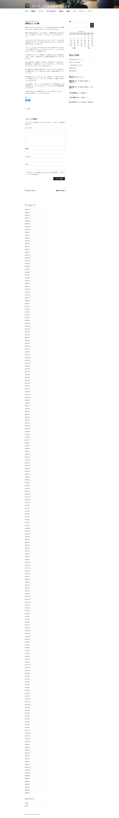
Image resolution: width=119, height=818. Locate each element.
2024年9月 (27, 263)
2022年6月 (27, 340)
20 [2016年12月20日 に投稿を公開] (78, 43)
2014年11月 (27, 599)
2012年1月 (27, 696)
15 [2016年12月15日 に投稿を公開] (85, 40)
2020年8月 (27, 403)
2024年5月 (27, 275)
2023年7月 (27, 303)
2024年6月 (27, 272)
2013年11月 (27, 633)
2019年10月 (27, 431)
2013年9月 (27, 639)
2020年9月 (27, 400)
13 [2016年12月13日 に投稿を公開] (78, 40)
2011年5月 (27, 718)
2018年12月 (27, 460)
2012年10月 (27, 670)
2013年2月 (27, 659)
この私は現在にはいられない (76, 65)
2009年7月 (27, 781)
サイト (27, 164)
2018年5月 (27, 479)
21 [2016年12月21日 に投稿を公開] (81, 43)
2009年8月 (27, 778)
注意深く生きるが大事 (74, 62)
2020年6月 (27, 408)
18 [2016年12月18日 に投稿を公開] (70, 43)
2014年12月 (27, 596)
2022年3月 (27, 349)
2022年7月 (27, 337)
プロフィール (82, 11)
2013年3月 (27, 656)
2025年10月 (27, 226)
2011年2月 (27, 727)
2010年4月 (27, 755)
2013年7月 (27, 644)
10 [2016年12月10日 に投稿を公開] (92, 38)
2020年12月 (27, 391)
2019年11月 (27, 428)
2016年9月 (27, 536)
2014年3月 (27, 622)
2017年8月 (27, 505)
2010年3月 (27, 758)
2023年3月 (27, 314)
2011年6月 (27, 716)
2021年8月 (27, 369)
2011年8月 (27, 710)
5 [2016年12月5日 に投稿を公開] (74, 38)
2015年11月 (27, 565)
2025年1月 (27, 252)
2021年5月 (27, 377)
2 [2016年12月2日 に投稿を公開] (88, 36)
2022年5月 (27, 343)
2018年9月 (27, 468)
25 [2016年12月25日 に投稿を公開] (70, 45)
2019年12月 (27, 425)
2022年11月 (27, 326)
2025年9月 (27, 229)
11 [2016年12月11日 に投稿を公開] (70, 40)
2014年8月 (27, 608)
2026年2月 (27, 215)
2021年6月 (27, 374)
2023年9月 (27, 297)
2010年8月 (27, 744)
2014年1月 (27, 627)
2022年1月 (27, 354)
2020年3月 (27, 417)
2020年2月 (27, 420)
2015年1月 (27, 593)
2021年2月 (27, 386)
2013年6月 (27, 647)
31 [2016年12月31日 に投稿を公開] (92, 45)
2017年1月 (27, 525)
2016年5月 (27, 548)
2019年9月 (27, 434)
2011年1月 (27, 730)
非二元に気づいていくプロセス (77, 102)
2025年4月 (27, 243)
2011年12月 (27, 699)
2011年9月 (27, 707)
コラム (74, 11)
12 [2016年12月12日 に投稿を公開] (74, 40)
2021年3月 (27, 383)
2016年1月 (27, 559)
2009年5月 (27, 787)
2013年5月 (27, 650)
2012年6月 (27, 681)
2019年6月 (27, 442)
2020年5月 (27, 411)
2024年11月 (27, 258)
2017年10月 (27, 499)
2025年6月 (27, 238)
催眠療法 (33, 11)
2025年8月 (27, 232)
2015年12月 (27, 562)
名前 (27, 148)
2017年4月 (27, 516)
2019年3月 (27, 451)
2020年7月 (27, 405)
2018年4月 (27, 482)
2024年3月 (27, 280)
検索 (70, 21)
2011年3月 (27, 724)
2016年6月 (27, 545)
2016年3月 (27, 553)
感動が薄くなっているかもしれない (79, 81)
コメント (28, 128)
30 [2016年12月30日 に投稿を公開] (88, 45)
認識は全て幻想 (73, 68)
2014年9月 (27, 605)
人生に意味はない (74, 93)
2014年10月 (27, 602)
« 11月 (74, 47)
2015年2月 (27, 590)
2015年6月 (27, 579)
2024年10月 (27, 260)
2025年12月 (27, 221)
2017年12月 (27, 494)
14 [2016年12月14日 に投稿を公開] (81, 40)
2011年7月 (27, 713)
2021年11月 (27, 360)
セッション (41, 11)
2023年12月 (27, 289)
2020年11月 (27, 394)
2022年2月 (27, 351)
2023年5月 (27, 309)
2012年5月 (27, 684)
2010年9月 (27, 741)
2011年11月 (27, 701)
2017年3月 (27, 519)
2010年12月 (27, 733)
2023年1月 (27, 320)
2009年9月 (27, 775)
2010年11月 (27, 736)
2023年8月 (27, 300)
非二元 (26, 11)
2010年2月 (27, 761)
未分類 (28, 108)
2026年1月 (27, 218)
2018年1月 (27, 491)
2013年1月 (27, 662)
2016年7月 (27, 542)
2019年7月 (27, 440)
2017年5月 (27, 514)
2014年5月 (27, 616)
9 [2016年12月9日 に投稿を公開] (88, 38)
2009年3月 (27, 792)
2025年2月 (27, 249)
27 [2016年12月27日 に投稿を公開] (78, 45)
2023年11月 (27, 292)
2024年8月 (27, 266)
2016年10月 (27, 534)
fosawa (36, 21)
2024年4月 (27, 278)
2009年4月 (27, 790)
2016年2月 (27, 556)
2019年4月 (27, 448)
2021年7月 (27, 371)
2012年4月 (27, 687)
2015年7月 (27, 576)
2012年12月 (27, 664)
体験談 (68, 11)
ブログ (89, 11)
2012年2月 (27, 693)
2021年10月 (27, 363)
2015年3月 (27, 588)
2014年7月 (27, 610)
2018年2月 (27, 488)
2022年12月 (27, 323)
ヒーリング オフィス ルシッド (51, 6)
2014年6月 (27, 613)
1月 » (89, 47)
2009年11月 (27, 770)
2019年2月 (27, 454)
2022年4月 (27, 346)
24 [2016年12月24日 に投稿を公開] (92, 43)
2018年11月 (27, 462)
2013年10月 (27, 636)
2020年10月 (27, 397)
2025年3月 (27, 246)
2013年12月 (27, 630)
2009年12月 (27, 767)
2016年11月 (27, 531)
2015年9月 (27, 571)
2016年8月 (27, 539)
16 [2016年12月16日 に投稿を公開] (88, 40)
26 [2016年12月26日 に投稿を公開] (74, 45)
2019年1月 (27, 457)
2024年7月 (27, 269)
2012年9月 (27, 673)
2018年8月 (27, 471)
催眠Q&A (61, 11)
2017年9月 (27, 502)
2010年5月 (27, 753)
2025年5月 (27, 241)
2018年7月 (27, 474)
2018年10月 (27, 465)
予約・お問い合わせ (51, 11)
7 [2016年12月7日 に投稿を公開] (81, 38)
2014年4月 (27, 619)
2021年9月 (27, 366)
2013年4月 (27, 653)
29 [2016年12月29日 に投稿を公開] (85, 45)
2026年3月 (27, 212)
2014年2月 (27, 625)
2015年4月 (27, 585)
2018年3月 (27, 485)
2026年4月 (27, 209)
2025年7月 (27, 235)
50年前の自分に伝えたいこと (76, 59)
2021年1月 (27, 388)
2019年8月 (27, 437)
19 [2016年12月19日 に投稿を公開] (74, 43)
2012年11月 (27, 667)
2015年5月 (27, 582)
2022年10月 (27, 329)
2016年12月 (27, 528)
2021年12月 (27, 357)
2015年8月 (27, 573)
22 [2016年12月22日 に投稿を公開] (85, 43)
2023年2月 (27, 317)
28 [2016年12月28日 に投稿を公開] (81, 45)
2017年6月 (27, 511)
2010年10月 (27, 738)
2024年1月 (27, 286)
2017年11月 (27, 497)
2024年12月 (27, 255)
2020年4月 (27, 414)
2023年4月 (27, 312)
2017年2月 (27, 522)
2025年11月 (27, 223)
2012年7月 (27, 679)
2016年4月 (27, 551)
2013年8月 (27, 642)
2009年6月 (27, 784)
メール (27, 156)
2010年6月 (27, 750)
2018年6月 (27, 477)
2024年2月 (27, 283)
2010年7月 (27, 747)
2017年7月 (27, 508)
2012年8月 (27, 676)
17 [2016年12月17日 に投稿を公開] (92, 40)
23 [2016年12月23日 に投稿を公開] (88, 43)
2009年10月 (27, 773)
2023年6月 (27, 306)
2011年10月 (27, 704)
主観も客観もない (73, 70)
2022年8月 (27, 334)
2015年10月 (27, 568)
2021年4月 (27, 380)
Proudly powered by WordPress (32, 814)
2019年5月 (27, 445)
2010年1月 (27, 764)
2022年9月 (27, 332)
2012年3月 (27, 690)
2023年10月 (27, 295)
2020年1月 (27, 423)
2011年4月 (27, 721)
